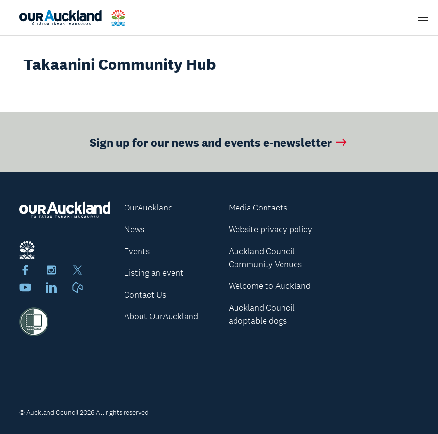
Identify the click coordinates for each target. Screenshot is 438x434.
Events (137, 251)
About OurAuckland (161, 316)
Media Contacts (258, 207)
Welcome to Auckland (270, 286)
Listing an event (154, 273)
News (134, 229)
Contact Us (145, 294)
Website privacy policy (270, 229)
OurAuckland (148, 207)
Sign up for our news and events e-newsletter (219, 142)
